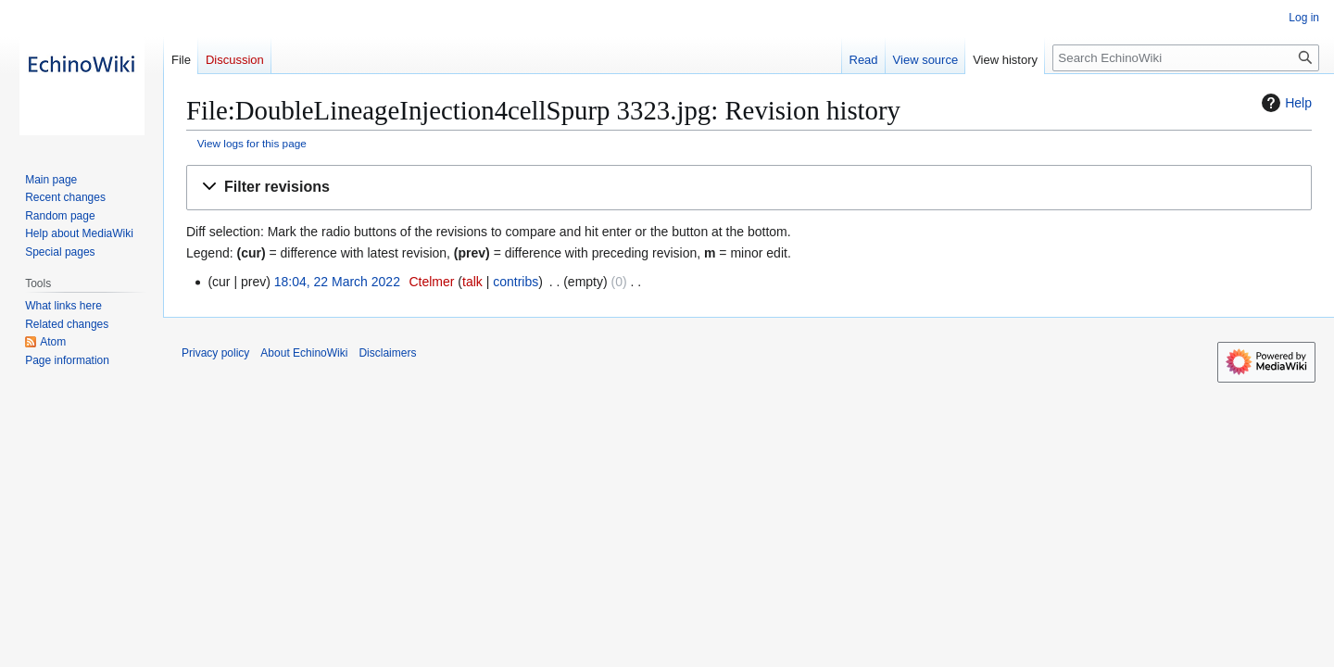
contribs (515, 281)
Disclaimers (387, 352)
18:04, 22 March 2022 (337, 281)
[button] (749, 188)
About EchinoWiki (303, 352)
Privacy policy (215, 352)
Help (1284, 103)
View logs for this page (252, 143)
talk (472, 281)
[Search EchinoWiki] (1185, 57)
